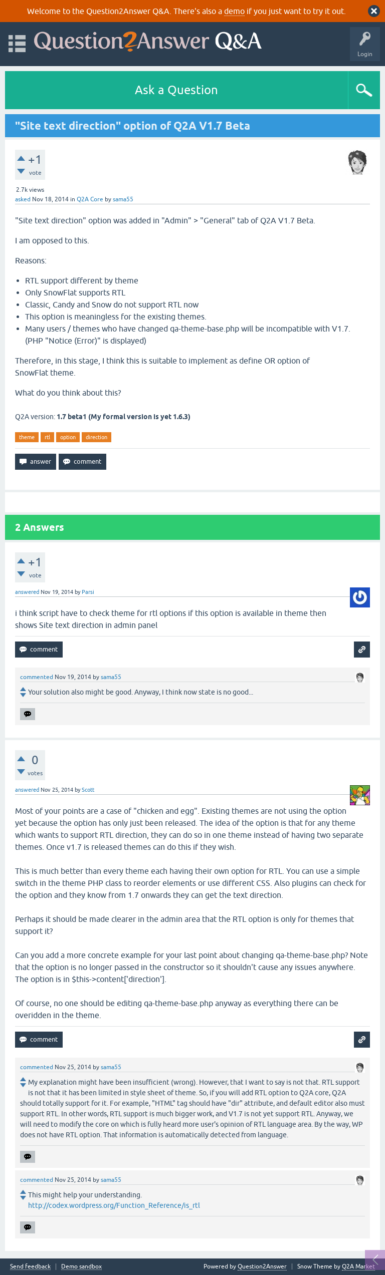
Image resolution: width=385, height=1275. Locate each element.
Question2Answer (262, 1266)
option (68, 437)
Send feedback (30, 1266)
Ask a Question (176, 90)
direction (96, 437)
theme (27, 437)
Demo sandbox (81, 1266)
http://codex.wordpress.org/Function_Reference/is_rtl (114, 1205)
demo (234, 11)
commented (36, 677)
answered (27, 592)
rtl (47, 437)
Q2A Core (90, 199)
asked (23, 199)
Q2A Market (358, 1266)
